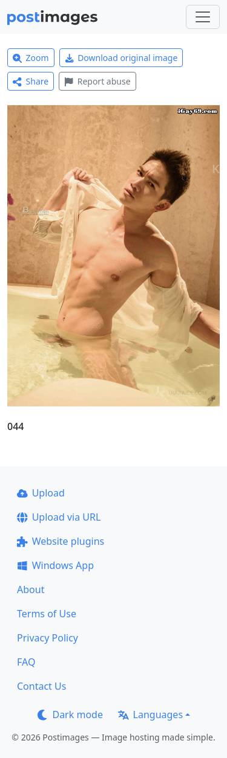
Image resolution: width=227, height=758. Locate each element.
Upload (41, 492)
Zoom (31, 57)
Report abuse (97, 81)
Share (30, 81)
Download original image (121, 57)
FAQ (26, 662)
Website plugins (60, 541)
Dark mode (70, 714)
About (30, 589)
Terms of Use (46, 613)
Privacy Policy (47, 637)
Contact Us (41, 686)
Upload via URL (58, 517)
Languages (150, 714)
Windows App (55, 565)
